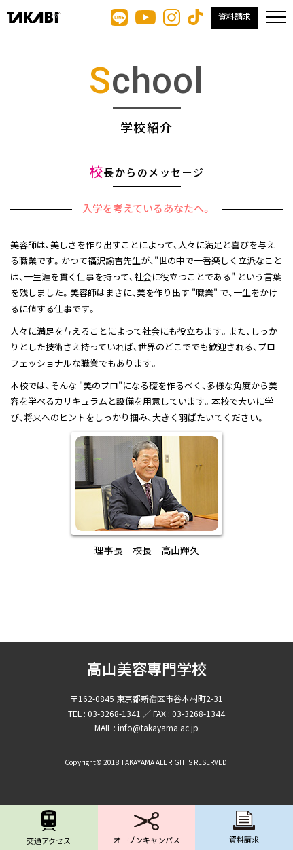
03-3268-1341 (114, 713)
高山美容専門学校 (147, 669)
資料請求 (234, 17)
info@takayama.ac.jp (158, 727)
